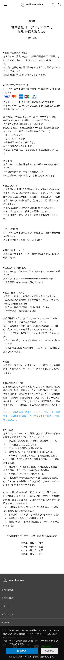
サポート (5, 606)
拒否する (49, 651)
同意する (21, 651)
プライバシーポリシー (35, 634)
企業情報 (5, 622)
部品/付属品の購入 (41, 254)
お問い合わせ (7, 614)
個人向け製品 (7, 590)
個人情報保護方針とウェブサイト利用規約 (31, 416)
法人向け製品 (7, 598)
